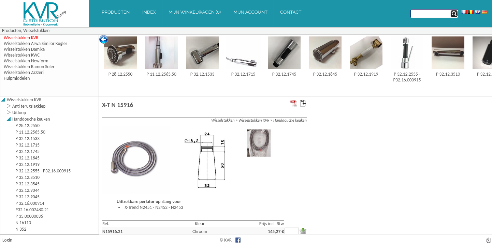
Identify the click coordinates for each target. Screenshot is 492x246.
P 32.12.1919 (366, 74)
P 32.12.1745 (284, 74)
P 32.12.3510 (448, 74)
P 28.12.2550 (120, 74)
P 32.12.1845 (325, 74)
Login (7, 240)
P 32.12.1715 (243, 74)
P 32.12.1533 (202, 74)
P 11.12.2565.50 (161, 74)
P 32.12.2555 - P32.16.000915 (407, 77)
